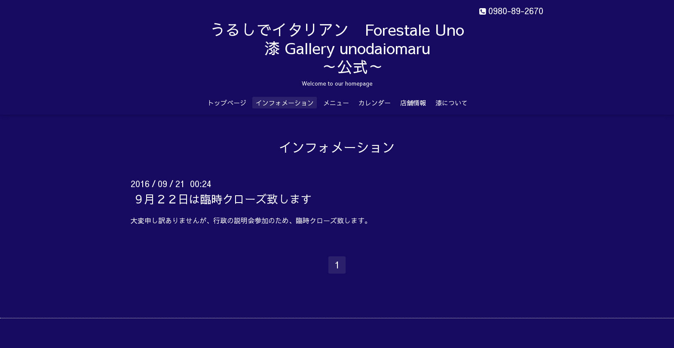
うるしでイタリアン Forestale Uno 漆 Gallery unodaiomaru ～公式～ (359, 47)
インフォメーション (285, 102)
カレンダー (374, 102)
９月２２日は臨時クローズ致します (222, 198)
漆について (451, 102)
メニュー (336, 102)
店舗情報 (413, 102)
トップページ (227, 102)
